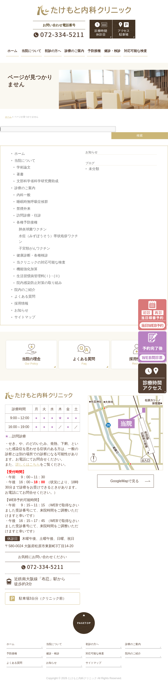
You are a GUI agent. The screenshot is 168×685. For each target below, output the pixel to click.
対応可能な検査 (95, 653)
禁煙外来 (24, 208)
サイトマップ (24, 317)
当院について (24, 160)
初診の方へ (92, 644)
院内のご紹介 (24, 290)
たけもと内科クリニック (82, 678)
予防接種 (12, 653)
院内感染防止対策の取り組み (39, 283)
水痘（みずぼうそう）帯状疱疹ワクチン (48, 238)
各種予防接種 (27, 222)
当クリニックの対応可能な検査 (41, 262)
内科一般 (24, 195)
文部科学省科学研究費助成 (37, 181)
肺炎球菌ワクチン (33, 229)
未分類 (94, 169)
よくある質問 (24, 296)
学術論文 (24, 167)
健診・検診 (52, 653)
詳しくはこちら (27, 464)
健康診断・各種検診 (32, 255)
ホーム (19, 153)
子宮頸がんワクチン (34, 248)
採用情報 (21, 303)
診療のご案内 (24, 188)
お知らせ (21, 310)
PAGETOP (84, 623)
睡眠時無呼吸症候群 (32, 201)
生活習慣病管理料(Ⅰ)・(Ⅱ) (38, 276)
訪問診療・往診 (29, 215)
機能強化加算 (27, 269)
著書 (20, 174)
